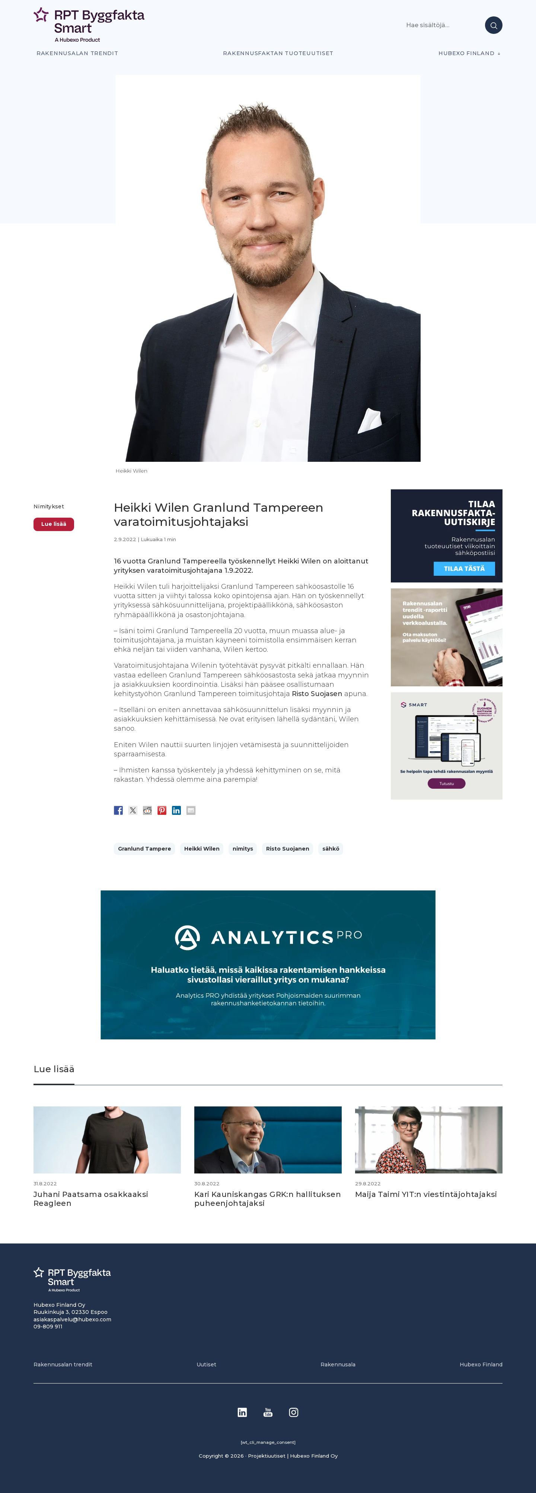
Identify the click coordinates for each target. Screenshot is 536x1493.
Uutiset (206, 1364)
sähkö (330, 848)
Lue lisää (53, 524)
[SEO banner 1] (446, 797)
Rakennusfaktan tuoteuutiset (278, 53)
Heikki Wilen (202, 848)
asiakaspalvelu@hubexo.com (72, 1319)
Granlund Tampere (144, 848)
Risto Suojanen (287, 848)
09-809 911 (48, 1326)
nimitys (243, 848)
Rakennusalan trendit (77, 53)
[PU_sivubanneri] (446, 684)
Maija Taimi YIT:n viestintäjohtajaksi (426, 1194)
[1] (446, 580)
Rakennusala (337, 1364)
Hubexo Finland (466, 53)
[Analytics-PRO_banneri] (268, 1037)
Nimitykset (49, 506)
